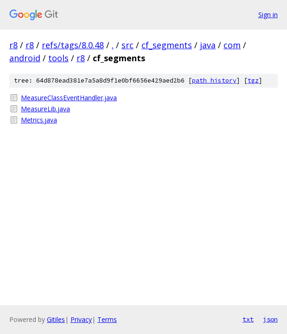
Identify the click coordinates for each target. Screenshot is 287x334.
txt (248, 319)
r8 (13, 45)
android (24, 58)
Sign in (268, 14)
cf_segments (166, 45)
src (127, 45)
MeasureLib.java (45, 108)
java (208, 45)
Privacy (81, 319)
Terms (107, 319)
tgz (253, 80)
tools (58, 58)
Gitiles (56, 319)
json (270, 319)
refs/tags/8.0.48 (73, 45)
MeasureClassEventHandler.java (69, 97)
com (232, 45)
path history (214, 80)
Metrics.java (39, 120)
